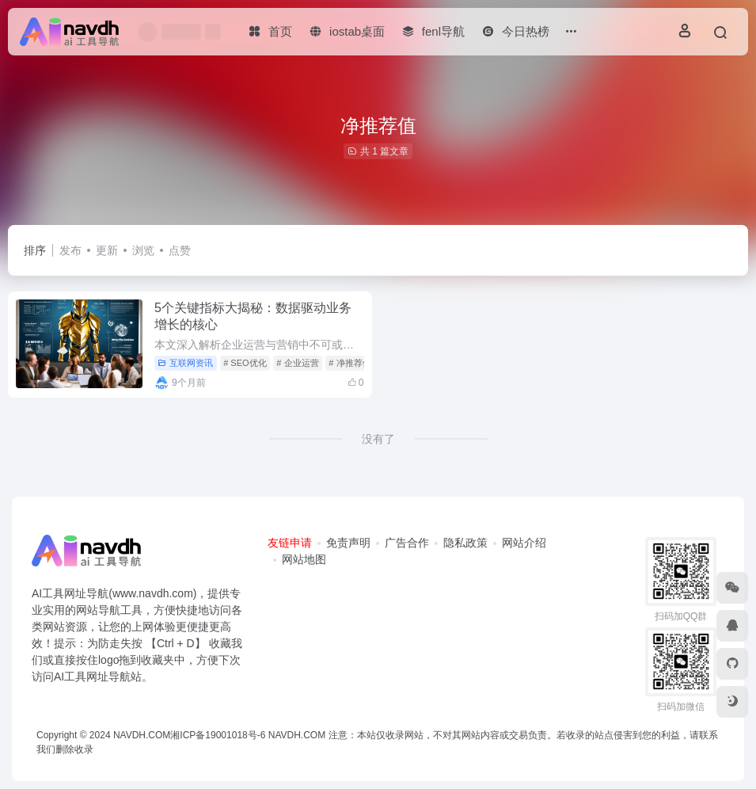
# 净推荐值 (349, 363)
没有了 (378, 439)
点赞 (180, 250)
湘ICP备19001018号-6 (217, 735)
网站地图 (304, 559)
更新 (107, 250)
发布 (70, 250)
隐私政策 (465, 542)
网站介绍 (524, 542)
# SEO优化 (244, 363)
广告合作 (407, 542)
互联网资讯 (185, 363)
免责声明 (348, 542)
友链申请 (290, 542)
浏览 (143, 250)
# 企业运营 (297, 363)
